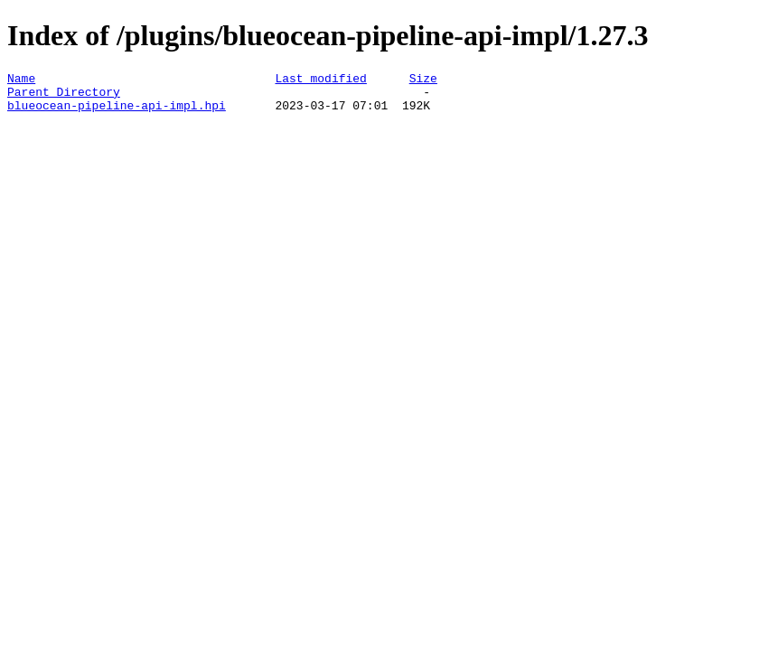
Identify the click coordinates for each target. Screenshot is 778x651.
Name (21, 80)
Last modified (320, 80)
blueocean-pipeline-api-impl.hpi (116, 113)
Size (423, 80)
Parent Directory (63, 97)
